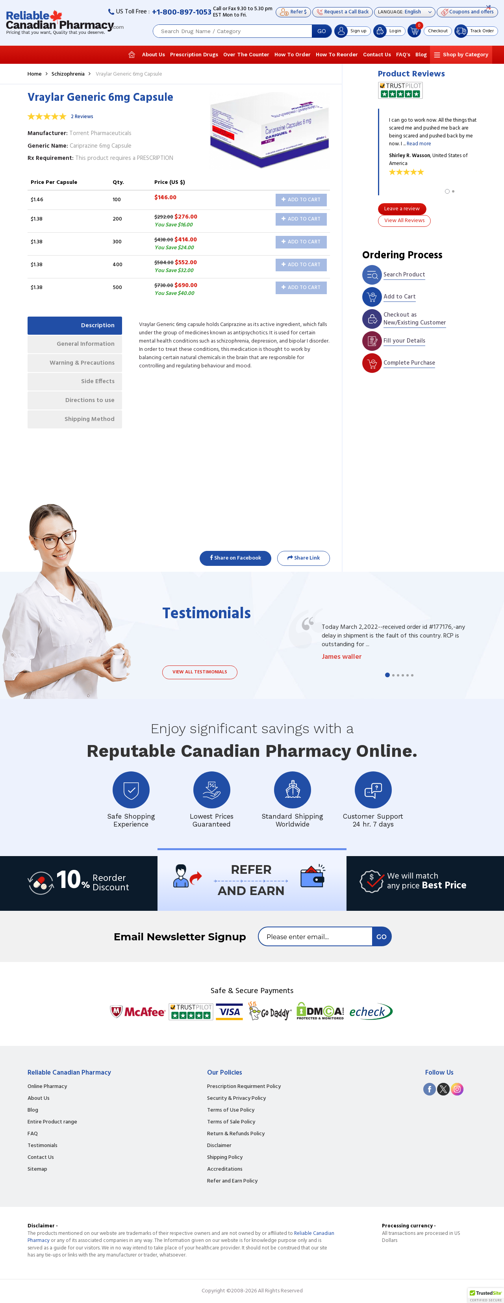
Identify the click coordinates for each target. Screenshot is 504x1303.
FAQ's (403, 54)
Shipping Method (89, 422)
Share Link (303, 558)
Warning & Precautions (81, 364)
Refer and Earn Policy (232, 1181)
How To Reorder (337, 54)
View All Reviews (404, 220)
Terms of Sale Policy (231, 1122)
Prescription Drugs (194, 54)
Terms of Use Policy (230, 1110)
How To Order (292, 54)
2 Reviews (82, 117)
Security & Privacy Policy (236, 1099)
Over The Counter (246, 54)
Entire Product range (52, 1122)
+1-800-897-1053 (181, 12)
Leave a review (402, 208)
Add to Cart (301, 200)
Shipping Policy (225, 1158)
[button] (486, 1295)
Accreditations (225, 1169)
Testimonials (42, 1146)
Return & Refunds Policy (236, 1134)
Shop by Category (465, 54)
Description (97, 326)
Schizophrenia (68, 74)
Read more (419, 144)
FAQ (33, 1134)
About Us (153, 54)
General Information (85, 345)
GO (321, 31)
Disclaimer (219, 1146)
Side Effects (97, 383)
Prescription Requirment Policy (244, 1087)
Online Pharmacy (47, 1087)
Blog (421, 54)
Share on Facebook (235, 558)
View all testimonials (199, 672)
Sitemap (37, 1169)
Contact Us (377, 54)
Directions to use (89, 402)
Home (35, 74)
